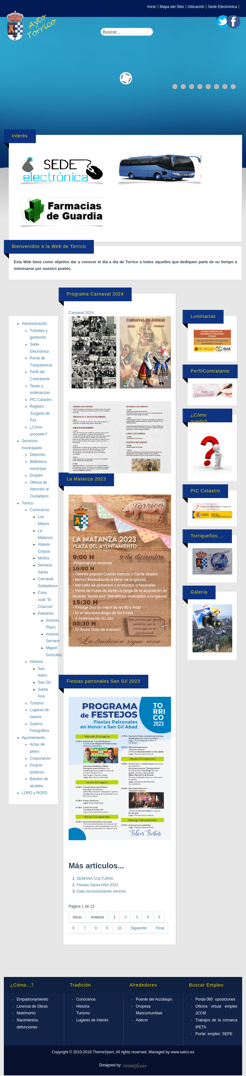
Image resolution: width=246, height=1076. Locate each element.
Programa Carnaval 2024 (95, 293)
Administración (34, 323)
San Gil (44, 682)
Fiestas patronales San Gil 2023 (103, 681)
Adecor (142, 1020)
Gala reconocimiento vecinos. (102, 891)
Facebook (233, 21)
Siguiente (139, 928)
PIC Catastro (41, 399)
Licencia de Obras (32, 1006)
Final (160, 928)
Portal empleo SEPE (214, 1034)
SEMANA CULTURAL (95, 878)
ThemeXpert (135, 1066)
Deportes (37, 454)
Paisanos (45, 613)
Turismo (37, 703)
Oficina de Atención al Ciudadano (39, 489)
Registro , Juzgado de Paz (40, 413)
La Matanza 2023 (86, 478)
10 (119, 928)
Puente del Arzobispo (154, 999)
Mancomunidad (149, 1013)
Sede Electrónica (222, 7)
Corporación (40, 758)
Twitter (223, 21)
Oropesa (143, 1006)
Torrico (27, 503)
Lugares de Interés (92, 1020)
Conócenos (39, 510)
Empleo (36, 475)
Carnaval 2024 (81, 313)
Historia (36, 661)
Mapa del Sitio (172, 7)
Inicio (151, 7)
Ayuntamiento (33, 737)
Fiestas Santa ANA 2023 (97, 885)
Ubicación (196, 7)
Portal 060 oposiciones (215, 999)
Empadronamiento (32, 999)
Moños (43, 558)
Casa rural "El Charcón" (46, 599)
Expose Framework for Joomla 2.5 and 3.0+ (33, 25)
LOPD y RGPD (34, 793)
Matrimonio (26, 1013)
